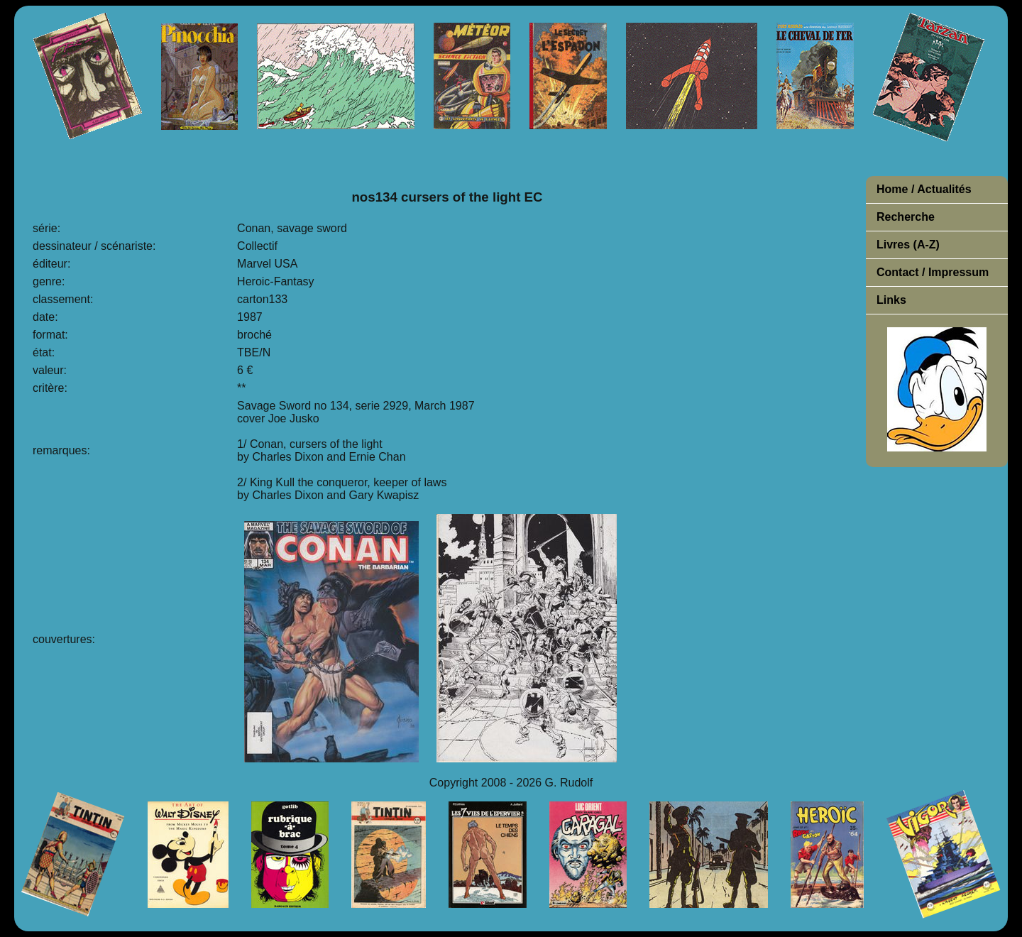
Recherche (906, 217)
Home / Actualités (924, 189)
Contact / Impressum (933, 272)
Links (891, 300)
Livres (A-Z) (908, 245)
